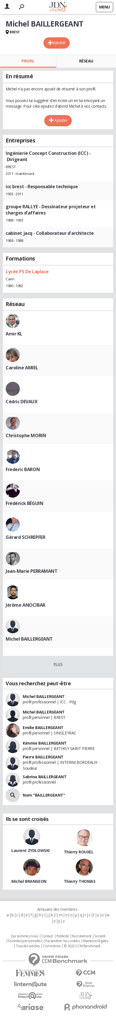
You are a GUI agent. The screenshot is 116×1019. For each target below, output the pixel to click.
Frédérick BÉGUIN (24, 503)
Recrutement (81, 936)
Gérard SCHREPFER (25, 537)
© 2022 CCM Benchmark (82, 946)
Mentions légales (95, 941)
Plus (58, 664)
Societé (99, 936)
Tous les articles (28, 946)
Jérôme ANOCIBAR (25, 605)
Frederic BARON (23, 469)
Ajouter (59, 42)
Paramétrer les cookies (62, 941)
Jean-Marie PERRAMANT (32, 571)
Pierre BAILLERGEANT (43, 757)
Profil (28, 61)
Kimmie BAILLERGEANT (45, 743)
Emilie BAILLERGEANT (43, 727)
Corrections (51, 946)
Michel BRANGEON (29, 881)
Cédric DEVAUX (22, 401)
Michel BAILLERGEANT (29, 639)
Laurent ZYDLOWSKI (30, 850)
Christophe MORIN (26, 435)
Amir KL (14, 334)
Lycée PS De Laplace (27, 271)
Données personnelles (25, 941)
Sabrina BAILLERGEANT (45, 776)
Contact (47, 936)
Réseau (86, 61)
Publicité (62, 936)
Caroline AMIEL (22, 368)
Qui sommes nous (24, 936)
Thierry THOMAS (80, 881)
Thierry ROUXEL (79, 852)
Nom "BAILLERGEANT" (44, 795)
